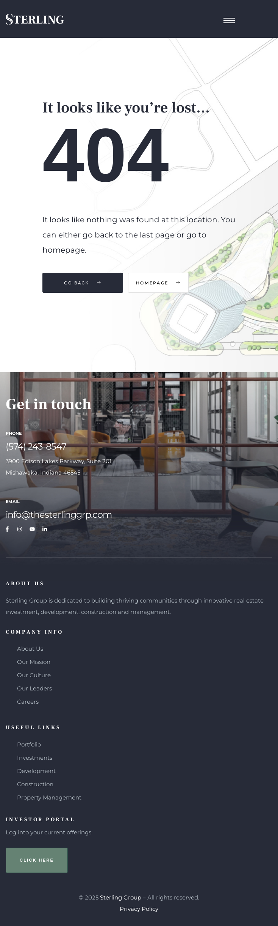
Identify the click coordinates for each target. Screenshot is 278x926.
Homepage (172, 283)
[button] (37, 860)
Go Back (83, 283)
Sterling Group (120, 897)
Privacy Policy (139, 908)
